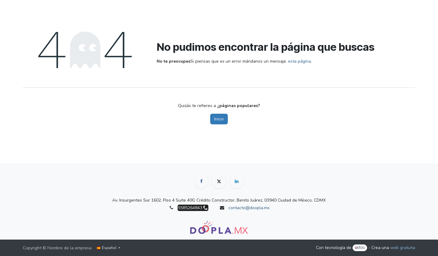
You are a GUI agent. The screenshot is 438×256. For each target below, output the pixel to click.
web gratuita (402, 248)
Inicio (219, 119)
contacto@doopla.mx (248, 208)
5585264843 (190, 208)
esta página (299, 61)
